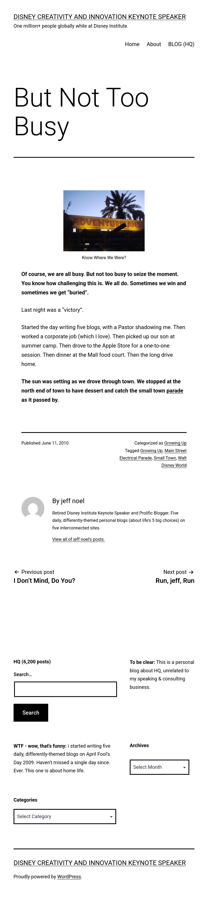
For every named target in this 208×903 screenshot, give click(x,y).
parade (175, 390)
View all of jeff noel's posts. (78, 539)
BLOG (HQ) (181, 44)
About (154, 44)
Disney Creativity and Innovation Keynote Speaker (100, 17)
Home (132, 44)
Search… (23, 674)
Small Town (165, 458)
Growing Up (175, 443)
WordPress (69, 876)
